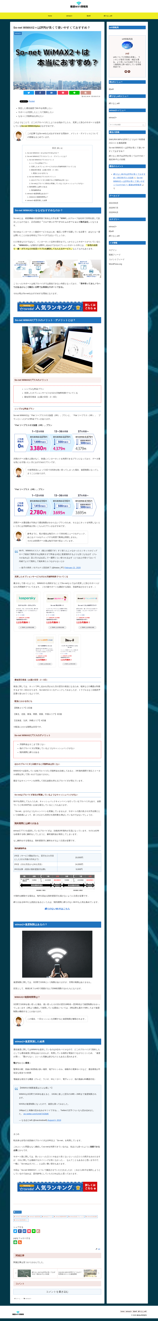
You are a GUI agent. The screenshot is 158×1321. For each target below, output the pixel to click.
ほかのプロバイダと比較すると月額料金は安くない (51, 182)
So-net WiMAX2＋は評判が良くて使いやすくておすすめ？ (127, 149)
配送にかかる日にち (41, 174)
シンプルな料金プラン (40, 164)
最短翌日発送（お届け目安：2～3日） (46, 171)
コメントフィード (117, 259)
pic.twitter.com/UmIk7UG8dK (36, 1117)
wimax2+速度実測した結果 (37, 203)
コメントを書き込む (57, 1294)
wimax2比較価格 (91, 1219)
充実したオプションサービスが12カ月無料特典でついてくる (55, 167)
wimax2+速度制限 (20, 1219)
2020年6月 (113, 212)
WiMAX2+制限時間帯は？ (39, 199)
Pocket (32, 101)
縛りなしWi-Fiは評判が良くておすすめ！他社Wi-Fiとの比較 (127, 158)
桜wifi (111, 89)
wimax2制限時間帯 (60, 1219)
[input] (127, 124)
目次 (54, 148)
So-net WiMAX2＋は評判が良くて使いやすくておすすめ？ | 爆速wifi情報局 (129, 181)
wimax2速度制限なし (21, 1223)
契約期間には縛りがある (39, 189)
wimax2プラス (47, 1219)
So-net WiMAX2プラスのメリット (42, 160)
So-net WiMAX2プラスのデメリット (43, 178)
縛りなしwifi (114, 103)
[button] (143, 125)
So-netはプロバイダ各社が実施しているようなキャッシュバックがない (59, 185)
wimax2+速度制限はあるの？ (38, 196)
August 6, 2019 (54, 1123)
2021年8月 (113, 203)
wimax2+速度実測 (34, 1219)
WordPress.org (115, 264)
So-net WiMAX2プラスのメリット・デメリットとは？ (48, 157)
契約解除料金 (36, 192)
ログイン (113, 250)
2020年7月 (113, 208)
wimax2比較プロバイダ (76, 1219)
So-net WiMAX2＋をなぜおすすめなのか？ (44, 153)
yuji (127, 53)
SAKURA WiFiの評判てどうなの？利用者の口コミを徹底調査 (127, 141)
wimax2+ (17, 1215)
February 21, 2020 (73, 570)
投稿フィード (115, 255)
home (119, 1314)
